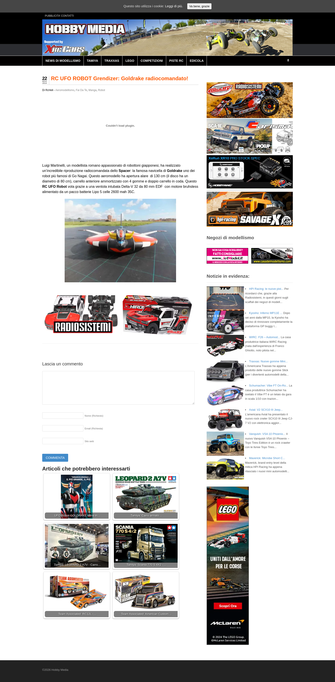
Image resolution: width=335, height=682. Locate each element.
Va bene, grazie (199, 6)
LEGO (130, 60)
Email (94, 428)
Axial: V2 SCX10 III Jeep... (266, 409)
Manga (93, 90)
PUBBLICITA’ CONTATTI (59, 15)
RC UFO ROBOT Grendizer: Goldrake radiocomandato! (119, 78)
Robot (101, 90)
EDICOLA (197, 60)
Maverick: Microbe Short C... (267, 458)
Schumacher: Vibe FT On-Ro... (268, 385)
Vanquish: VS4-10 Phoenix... (267, 434)
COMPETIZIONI (152, 60)
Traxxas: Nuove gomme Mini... (268, 361)
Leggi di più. (174, 6)
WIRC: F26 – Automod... (264, 337)
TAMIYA (92, 60)
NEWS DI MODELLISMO (63, 60)
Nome (94, 415)
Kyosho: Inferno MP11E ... (265, 313)
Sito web (89, 441)
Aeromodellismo (64, 90)
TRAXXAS (111, 60)
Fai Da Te (81, 90)
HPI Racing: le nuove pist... (266, 288)
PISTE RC (176, 60)
